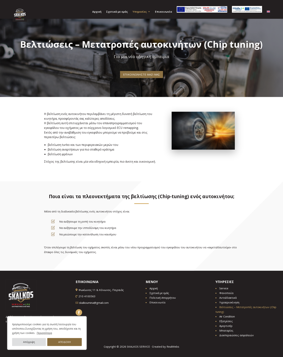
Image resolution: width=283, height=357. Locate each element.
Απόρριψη (29, 342)
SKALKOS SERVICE (138, 346)
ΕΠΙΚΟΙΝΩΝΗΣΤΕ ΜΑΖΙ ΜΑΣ (141, 72)
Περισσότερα (44, 333)
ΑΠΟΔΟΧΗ (64, 342)
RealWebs (173, 346)
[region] (47, 333)
